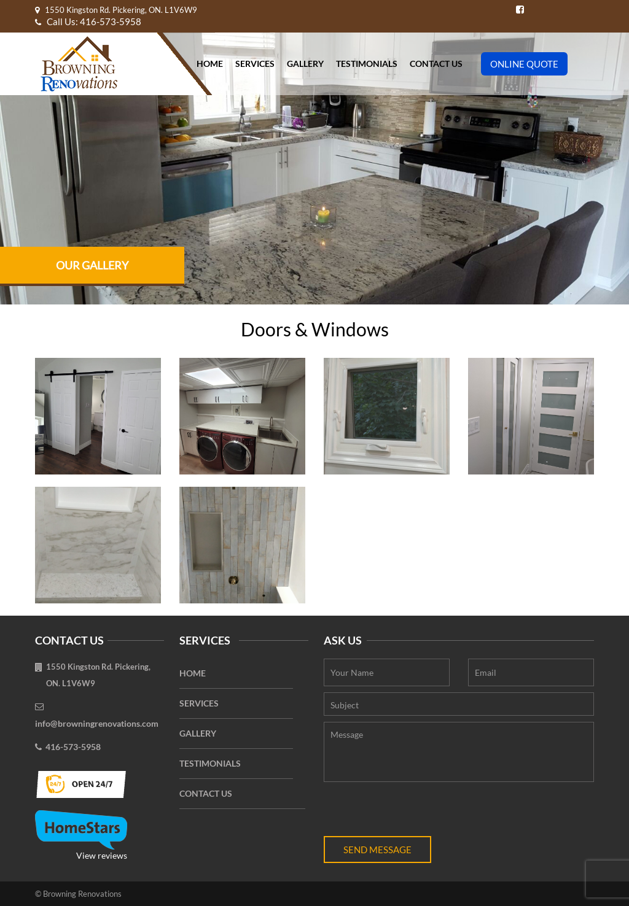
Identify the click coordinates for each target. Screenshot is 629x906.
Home (210, 63)
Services (255, 63)
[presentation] (417, 812)
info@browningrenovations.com (96, 723)
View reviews (81, 835)
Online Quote (524, 63)
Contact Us (436, 63)
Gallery (305, 63)
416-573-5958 (73, 746)
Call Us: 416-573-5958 (88, 21)
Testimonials (366, 63)
